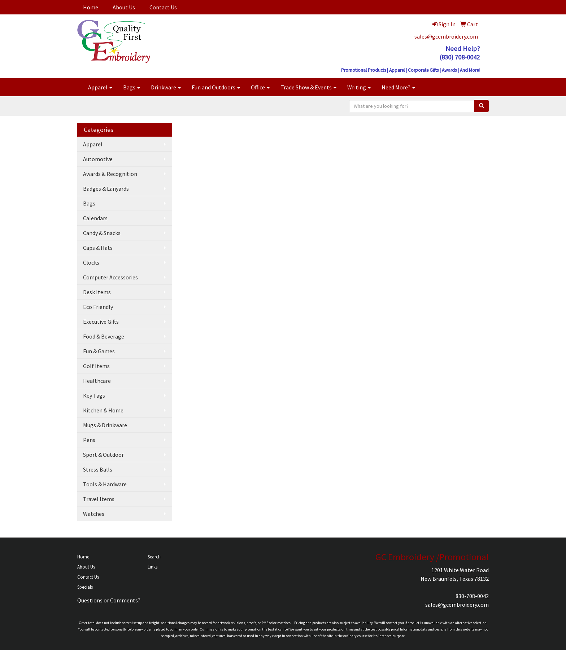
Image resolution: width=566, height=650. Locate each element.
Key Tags (94, 395)
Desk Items (97, 292)
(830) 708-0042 (459, 57)
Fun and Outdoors (216, 87)
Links (152, 567)
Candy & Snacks (102, 232)
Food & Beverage (103, 336)
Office (260, 87)
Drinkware (166, 87)
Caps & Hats (98, 247)
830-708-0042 (472, 596)
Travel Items (98, 499)
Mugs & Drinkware (105, 425)
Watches (93, 513)
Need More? (398, 87)
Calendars (95, 218)
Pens (89, 439)
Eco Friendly (98, 306)
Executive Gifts (101, 321)
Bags (131, 87)
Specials (85, 587)
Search (154, 557)
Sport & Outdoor (103, 454)
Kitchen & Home (103, 410)
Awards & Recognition (110, 173)
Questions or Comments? (108, 600)
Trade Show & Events (308, 87)
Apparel (100, 87)
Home (90, 7)
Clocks (91, 262)
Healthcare (97, 380)
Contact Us (163, 7)
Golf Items (96, 366)
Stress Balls (97, 469)
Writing (359, 87)
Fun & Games (99, 351)
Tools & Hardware (105, 484)
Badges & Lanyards (106, 188)
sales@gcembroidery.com (446, 36)
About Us (124, 7)
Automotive (98, 159)
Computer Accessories (110, 277)
